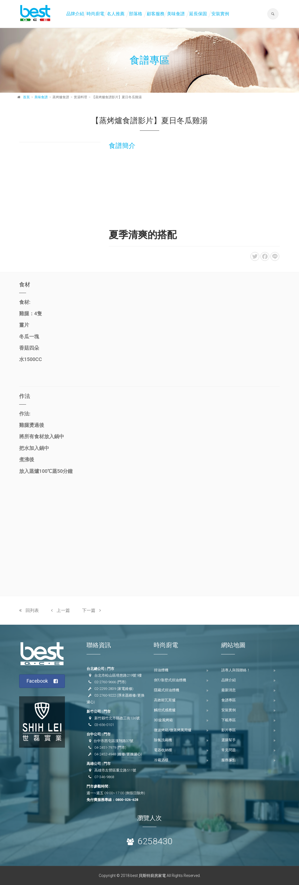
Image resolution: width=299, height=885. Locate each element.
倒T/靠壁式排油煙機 (170, 680)
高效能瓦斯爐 (165, 700)
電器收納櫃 (163, 750)
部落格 (135, 13)
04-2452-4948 (105, 754)
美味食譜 (176, 13)
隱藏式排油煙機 (166, 690)
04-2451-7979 (105, 747)
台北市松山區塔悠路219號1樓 (118, 675)
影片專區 (228, 730)
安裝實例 (220, 13)
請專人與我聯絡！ (235, 670)
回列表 (29, 610)
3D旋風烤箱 (163, 720)
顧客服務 (155, 13)
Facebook (42, 681)
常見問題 (228, 750)
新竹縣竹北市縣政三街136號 (117, 718)
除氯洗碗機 (163, 740)
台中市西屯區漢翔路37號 (113, 741)
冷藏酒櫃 (161, 760)
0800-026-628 (126, 800)
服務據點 (228, 760)
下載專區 (228, 720)
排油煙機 (161, 670)
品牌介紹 (75, 13)
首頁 (26, 97)
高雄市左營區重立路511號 (115, 770)
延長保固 (198, 13)
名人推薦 (116, 13)
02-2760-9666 (105, 682)
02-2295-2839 (105, 689)
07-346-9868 (104, 777)
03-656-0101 (104, 725)
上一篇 (60, 610)
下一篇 (91, 610)
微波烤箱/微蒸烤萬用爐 (172, 730)
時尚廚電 (95, 13)
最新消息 (228, 690)
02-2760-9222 (105, 695)
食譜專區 (228, 700)
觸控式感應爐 (165, 710)
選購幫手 (228, 740)
